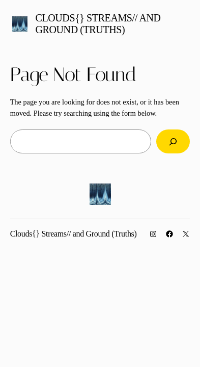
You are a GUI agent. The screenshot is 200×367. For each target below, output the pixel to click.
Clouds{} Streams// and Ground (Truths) (98, 23)
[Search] (173, 141)
